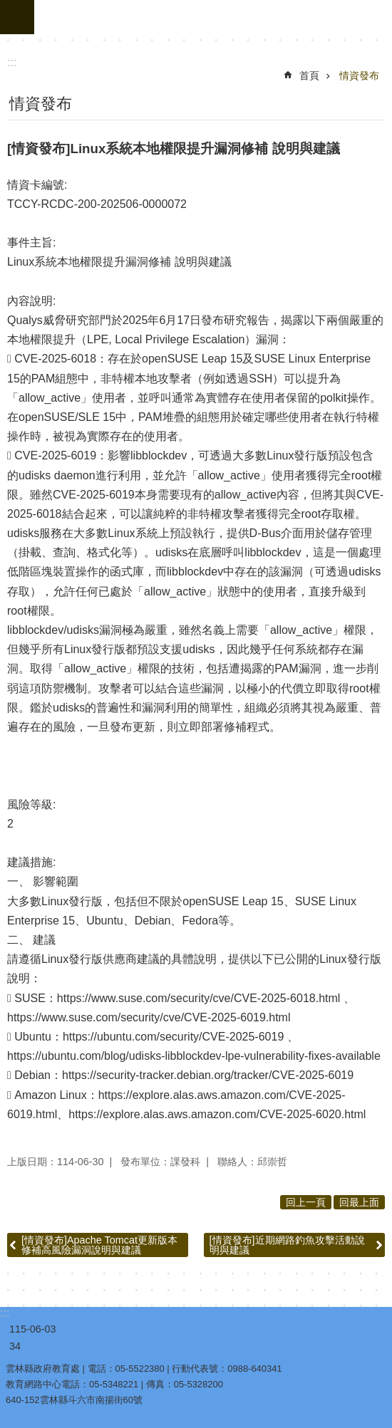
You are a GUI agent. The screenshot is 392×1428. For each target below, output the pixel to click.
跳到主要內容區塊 (7, 7)
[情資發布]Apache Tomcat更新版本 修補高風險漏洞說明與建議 (99, 1245)
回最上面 (359, 1202)
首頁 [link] (309, 75)
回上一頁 (306, 1202)
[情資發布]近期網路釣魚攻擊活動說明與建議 (287, 1245)
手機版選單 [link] (17, 17)
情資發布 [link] (359, 75)
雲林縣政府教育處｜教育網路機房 (213, 17)
